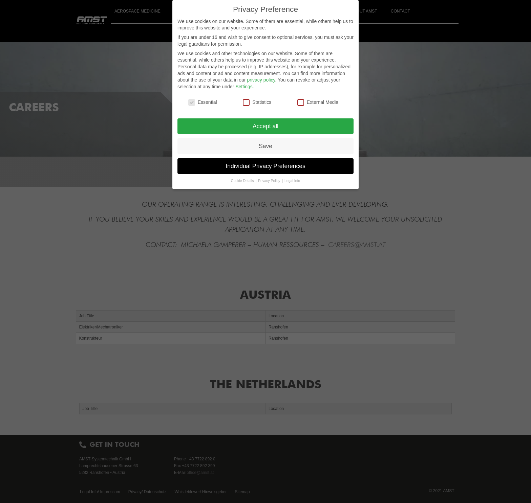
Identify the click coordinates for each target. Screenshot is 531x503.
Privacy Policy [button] (269, 181)
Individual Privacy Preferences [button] (265, 166)
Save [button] (265, 146)
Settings (244, 86)
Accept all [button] (265, 126)
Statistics (257, 102)
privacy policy (261, 80)
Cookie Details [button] (243, 181)
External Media (317, 102)
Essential (202, 102)
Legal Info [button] (292, 181)
